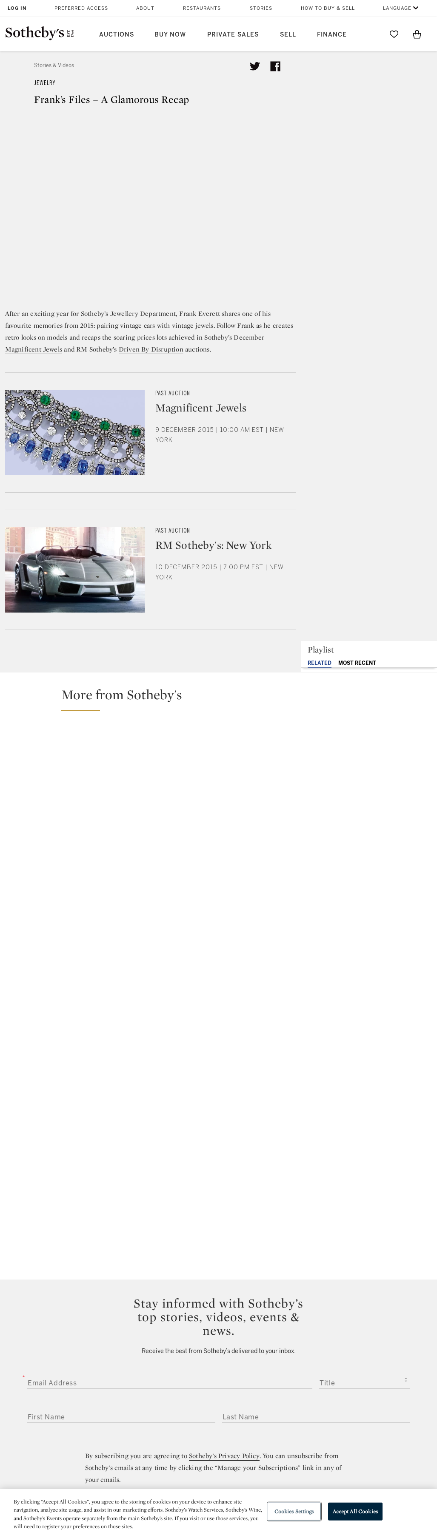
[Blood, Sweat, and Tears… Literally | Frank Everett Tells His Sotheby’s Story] (378, 820)
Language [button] (397, 8)
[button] (223, 698)
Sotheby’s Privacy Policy (224, 1109)
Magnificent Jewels (34, 349)
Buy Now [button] (170, 34)
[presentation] (78, 1220)
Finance (332, 34)
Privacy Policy (203, 1381)
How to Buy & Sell (328, 8)
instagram (252, 1311)
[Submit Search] (371, 34)
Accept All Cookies (355, 1511)
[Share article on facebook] (275, 66)
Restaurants (202, 8)
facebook (218, 1311)
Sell (288, 34)
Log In (17, 8)
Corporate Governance (218, 1397)
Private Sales (233, 34)
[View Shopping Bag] (417, 34)
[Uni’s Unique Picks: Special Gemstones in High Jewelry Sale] (272, 784)
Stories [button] (261, 8)
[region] (218, 1512)
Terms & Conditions (292, 1381)
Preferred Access (81, 8)
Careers (194, 1412)
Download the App (131, 1397)
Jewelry (44, 83)
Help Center (121, 1366)
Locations (118, 1381)
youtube (292, 1312)
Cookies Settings (294, 1511)
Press (191, 1366)
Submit (218, 1190)
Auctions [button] (116, 34)
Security (274, 1366)
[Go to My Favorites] (394, 34)
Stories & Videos (54, 65)
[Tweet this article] (255, 66)
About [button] (145, 8)
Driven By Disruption (151, 349)
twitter (184, 1312)
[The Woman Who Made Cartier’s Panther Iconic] (112, 785)
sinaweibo (332, 1312)
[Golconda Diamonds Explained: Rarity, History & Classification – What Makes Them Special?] (378, 748)
